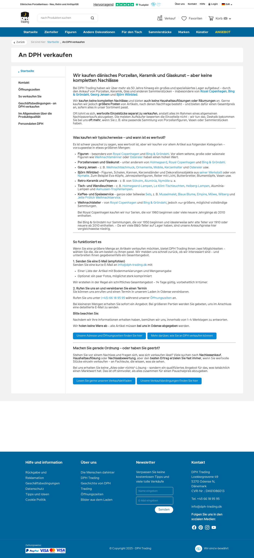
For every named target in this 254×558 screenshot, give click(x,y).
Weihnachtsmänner (108, 157)
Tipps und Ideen (37, 494)
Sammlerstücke (160, 32)
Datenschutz (34, 488)
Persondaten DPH (30, 124)
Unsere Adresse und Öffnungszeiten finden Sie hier (109, 336)
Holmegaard (158, 162)
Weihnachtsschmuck (120, 167)
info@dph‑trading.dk (132, 265)
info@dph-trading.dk (206, 506)
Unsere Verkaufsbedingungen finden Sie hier (169, 381)
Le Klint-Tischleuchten (169, 186)
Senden (164, 509)
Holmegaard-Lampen (137, 186)
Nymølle (83, 176)
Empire (202, 194)
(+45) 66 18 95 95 (113, 298)
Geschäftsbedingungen (42, 483)
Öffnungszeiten (29, 89)
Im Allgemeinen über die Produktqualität (35, 115)
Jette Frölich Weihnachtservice (99, 197)
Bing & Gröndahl (157, 154)
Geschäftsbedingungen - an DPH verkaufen (37, 105)
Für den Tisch (132, 32)
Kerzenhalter (173, 167)
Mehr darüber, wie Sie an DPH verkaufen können (182, 336)
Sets (148, 194)
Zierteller (51, 32)
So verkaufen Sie (29, 96)
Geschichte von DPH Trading (96, 486)
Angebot (223, 32)
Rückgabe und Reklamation (36, 475)
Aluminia (150, 181)
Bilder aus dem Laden (96, 499)
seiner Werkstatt (210, 172)
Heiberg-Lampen (198, 186)
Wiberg (223, 194)
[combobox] (68, 18)
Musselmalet (167, 194)
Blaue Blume (186, 194)
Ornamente (144, 167)
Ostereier (136, 157)
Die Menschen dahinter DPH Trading (98, 475)
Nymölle (164, 181)
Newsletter (145, 462)
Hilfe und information (43, 462)
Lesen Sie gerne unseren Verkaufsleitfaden (104, 381)
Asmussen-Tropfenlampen (114, 189)
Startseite (30, 32)
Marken (183, 32)
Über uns (89, 462)
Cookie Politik (35, 499)
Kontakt (23, 82)
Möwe (212, 194)
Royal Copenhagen (126, 154)
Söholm (137, 181)
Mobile (158, 167)
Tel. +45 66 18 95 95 (205, 498)
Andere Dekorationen (99, 32)
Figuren (70, 32)
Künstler (202, 32)
